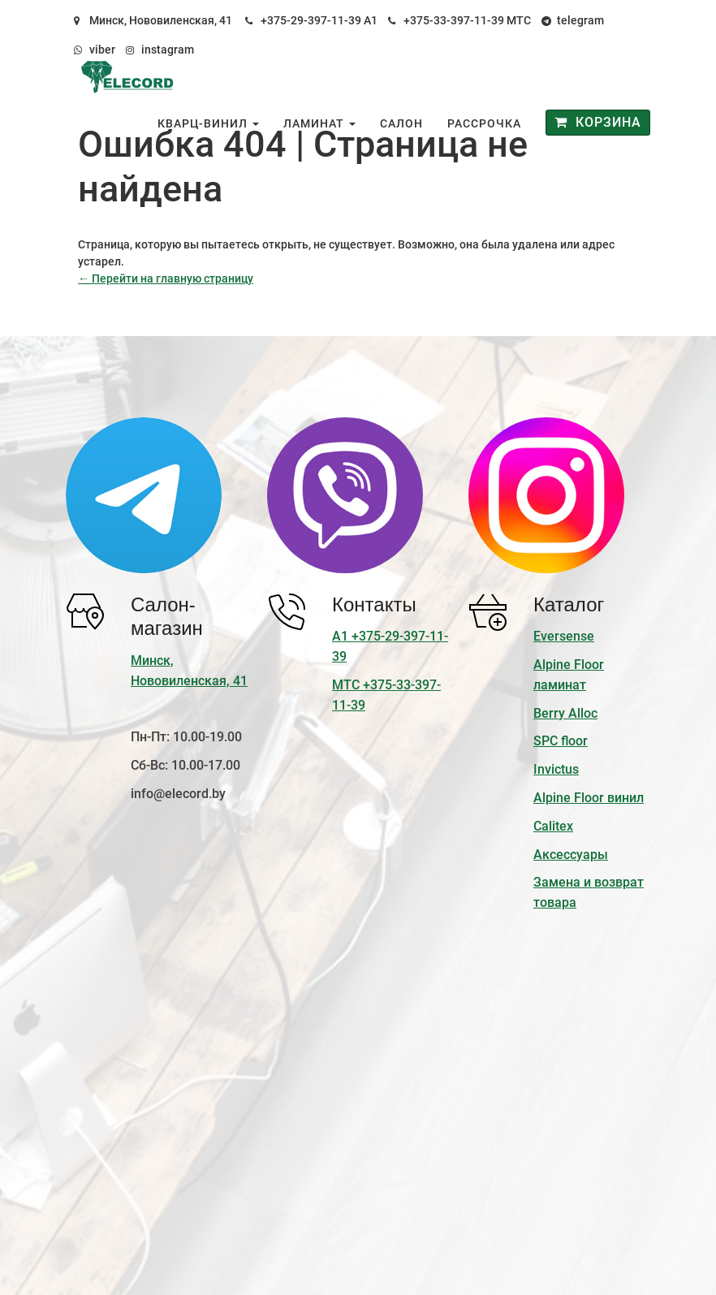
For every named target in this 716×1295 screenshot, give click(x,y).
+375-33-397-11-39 (453, 20)
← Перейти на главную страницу (165, 278)
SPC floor (560, 741)
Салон (401, 123)
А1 (370, 20)
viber (102, 49)
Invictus (556, 769)
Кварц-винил (208, 123)
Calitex (553, 826)
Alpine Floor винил (588, 797)
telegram (580, 20)
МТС (519, 20)
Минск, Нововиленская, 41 (160, 20)
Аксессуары (570, 854)
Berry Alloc (565, 713)
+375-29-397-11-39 (311, 20)
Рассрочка (484, 123)
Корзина (597, 122)
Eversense (563, 636)
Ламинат (319, 123)
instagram (167, 49)
